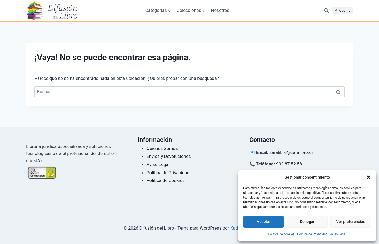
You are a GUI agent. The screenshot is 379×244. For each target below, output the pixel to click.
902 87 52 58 (289, 164)
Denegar (307, 221)
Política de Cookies (166, 180)
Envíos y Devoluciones (169, 156)
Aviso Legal (338, 234)
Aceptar (264, 221)
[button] (368, 177)
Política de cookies (281, 234)
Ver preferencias (350, 221)
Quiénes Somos (162, 148)
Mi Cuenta (342, 10)
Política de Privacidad (312, 234)
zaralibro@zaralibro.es (292, 152)
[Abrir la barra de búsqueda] (326, 10)
